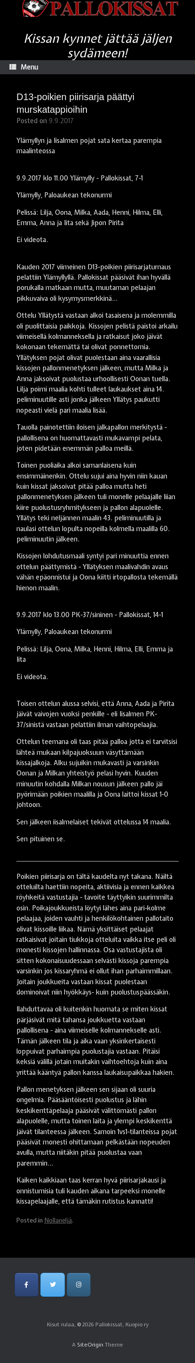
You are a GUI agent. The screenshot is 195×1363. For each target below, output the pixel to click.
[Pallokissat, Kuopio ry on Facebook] (27, 1285)
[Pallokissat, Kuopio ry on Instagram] (79, 1285)
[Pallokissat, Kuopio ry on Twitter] (52, 1285)
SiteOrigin (90, 1344)
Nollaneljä (58, 1220)
